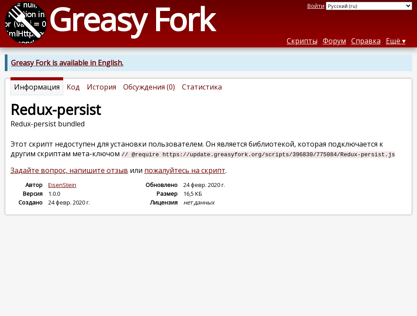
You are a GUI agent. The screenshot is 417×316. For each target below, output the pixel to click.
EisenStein (62, 185)
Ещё (393, 41)
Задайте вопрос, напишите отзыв (69, 170)
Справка (366, 41)
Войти (315, 6)
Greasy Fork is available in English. (67, 63)
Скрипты (302, 41)
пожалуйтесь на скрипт (184, 170)
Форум (334, 41)
